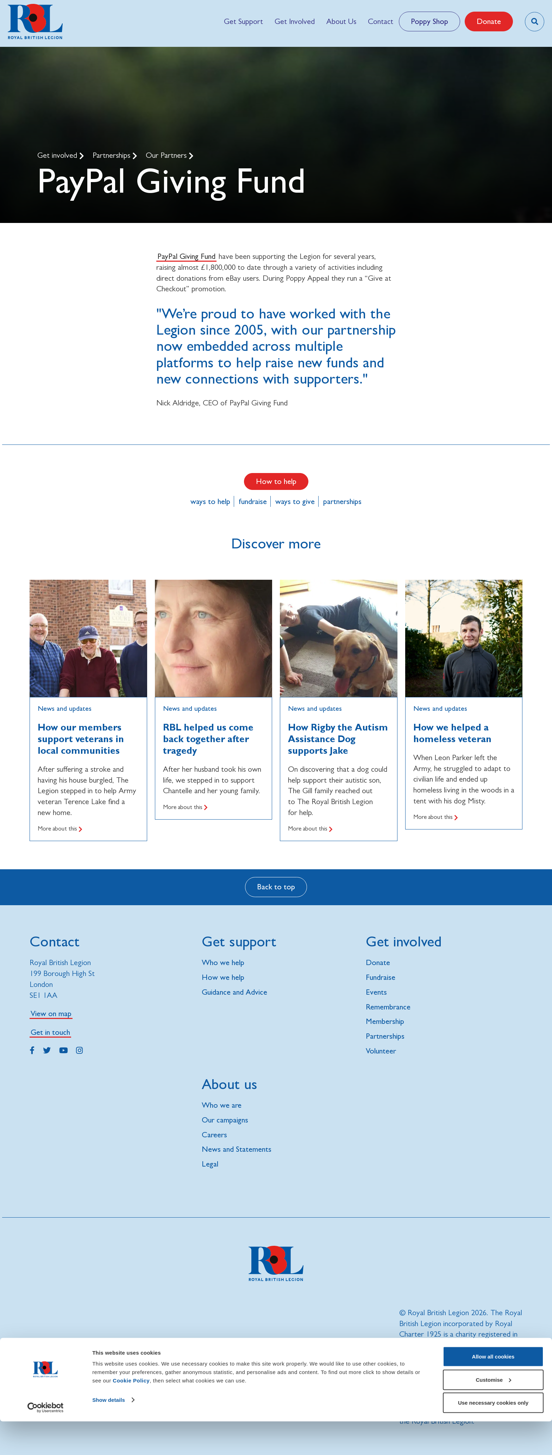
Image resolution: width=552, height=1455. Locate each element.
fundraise (253, 501)
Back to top (276, 886)
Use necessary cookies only (493, 1436)
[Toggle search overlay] (534, 21)
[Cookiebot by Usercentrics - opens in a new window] (45, 1441)
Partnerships (112, 155)
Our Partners (167, 155)
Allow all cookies (493, 1390)
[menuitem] (243, 21)
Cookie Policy (131, 1414)
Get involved (58, 155)
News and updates (65, 708)
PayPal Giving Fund (186, 256)
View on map (51, 1013)
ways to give (295, 501)
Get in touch (50, 1032)
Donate (489, 21)
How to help (276, 481)
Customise (493, 1413)
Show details (108, 1433)
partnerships (342, 501)
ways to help (210, 501)
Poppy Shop (429, 21)
